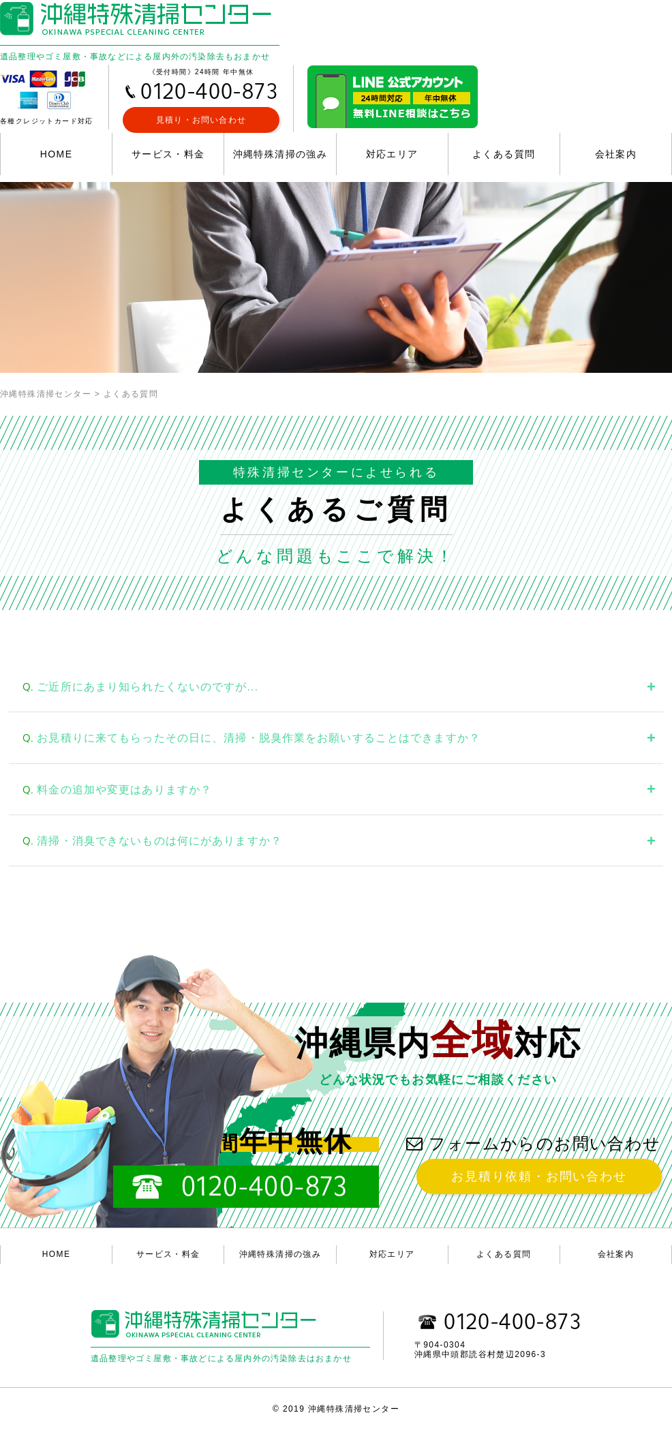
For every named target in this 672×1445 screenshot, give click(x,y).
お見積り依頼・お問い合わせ (538, 1176)
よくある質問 (503, 154)
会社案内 (616, 154)
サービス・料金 (168, 154)
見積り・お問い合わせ (201, 120)
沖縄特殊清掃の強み (280, 154)
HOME (56, 154)
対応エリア (392, 154)
